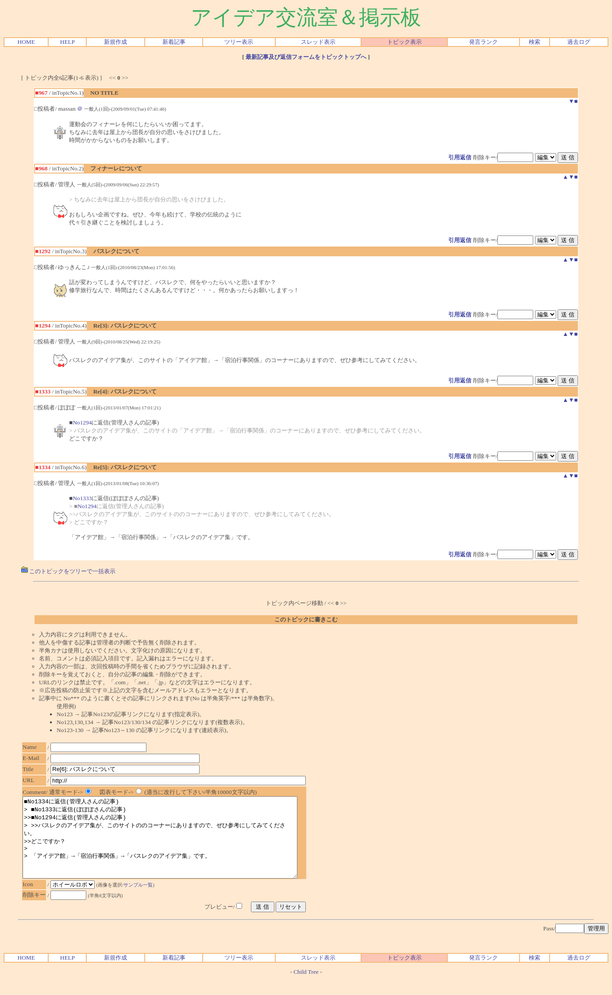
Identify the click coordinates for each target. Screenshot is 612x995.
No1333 (82, 498)
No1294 (82, 422)
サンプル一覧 (140, 900)
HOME (26, 42)
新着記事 (173, 42)
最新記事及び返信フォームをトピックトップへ (306, 57)
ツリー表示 (238, 42)
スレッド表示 (318, 42)
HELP (67, 42)
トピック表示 (404, 42)
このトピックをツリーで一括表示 (68, 571)
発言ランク (483, 42)
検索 (534, 42)
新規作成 (115, 42)
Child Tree (306, 987)
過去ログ (578, 42)
